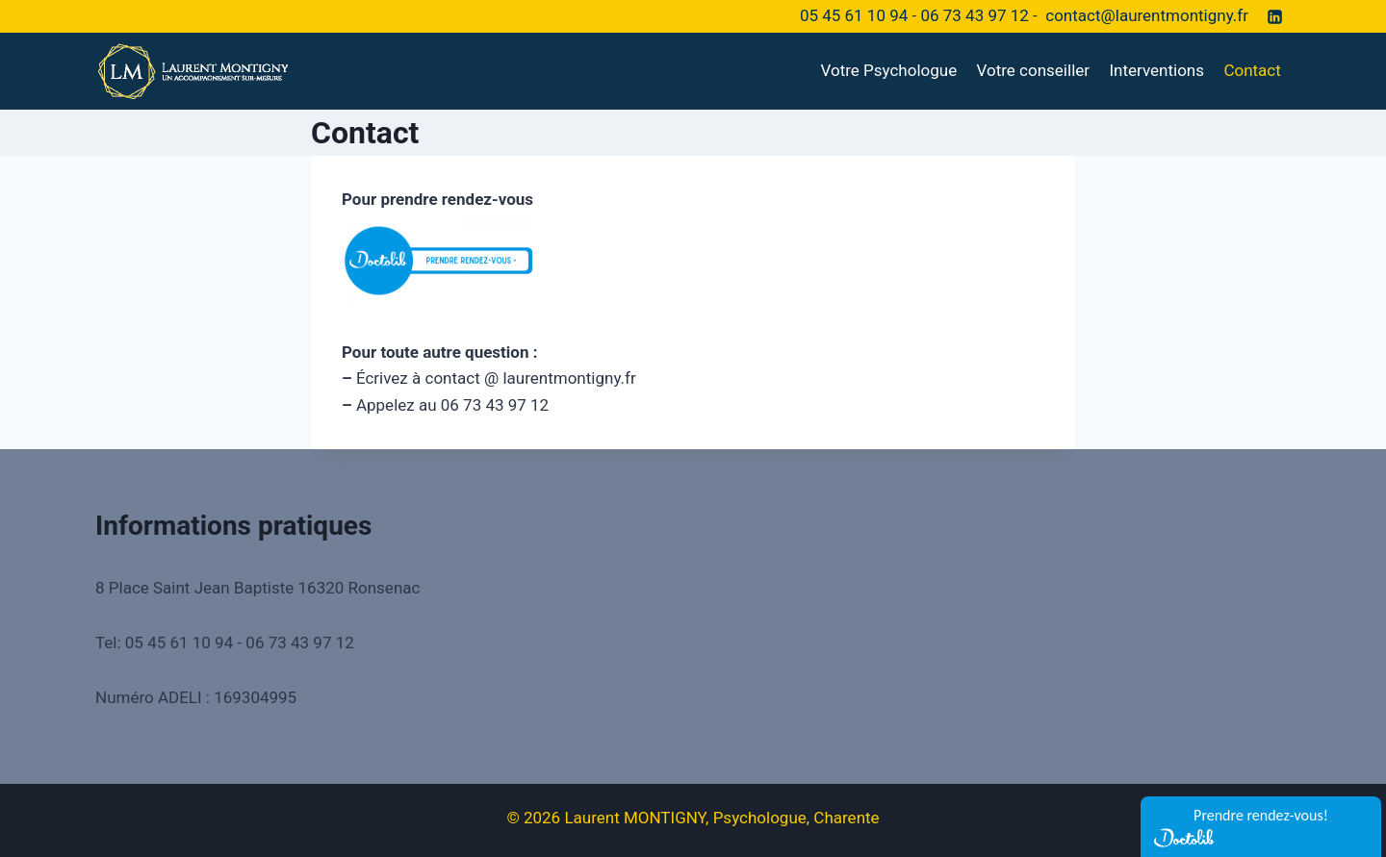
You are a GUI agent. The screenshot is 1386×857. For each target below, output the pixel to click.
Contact (1251, 70)
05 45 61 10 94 (854, 15)
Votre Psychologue (889, 70)
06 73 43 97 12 (974, 15)
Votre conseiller (1033, 70)
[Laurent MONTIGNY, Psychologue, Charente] (191, 71)
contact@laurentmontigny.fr (1146, 15)
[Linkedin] (1274, 16)
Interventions (1156, 70)
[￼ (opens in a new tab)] (693, 261)
